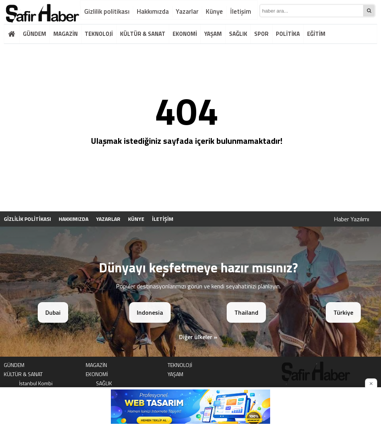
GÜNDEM (34, 33)
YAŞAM (213, 33)
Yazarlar (187, 11)
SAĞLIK (238, 33)
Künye (214, 11)
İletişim (240, 11)
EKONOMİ (185, 33)
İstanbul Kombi (36, 383)
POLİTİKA (288, 33)
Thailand (246, 312)
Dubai (53, 312)
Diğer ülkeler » (198, 336)
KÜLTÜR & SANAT (142, 33)
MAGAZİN (65, 33)
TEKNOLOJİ (99, 33)
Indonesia (150, 312)
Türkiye (343, 312)
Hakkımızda (153, 11)
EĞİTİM (316, 33)
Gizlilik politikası (107, 11)
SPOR (261, 33)
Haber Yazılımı (351, 219)
